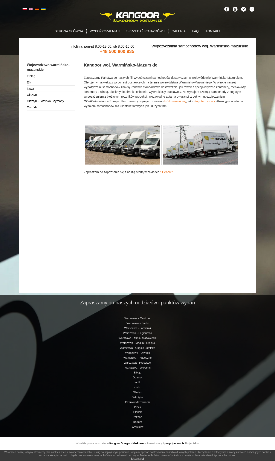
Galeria (179, 31)
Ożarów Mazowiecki (137, 402)
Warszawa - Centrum (137, 318)
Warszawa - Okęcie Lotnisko (137, 347)
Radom (137, 421)
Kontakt (212, 31)
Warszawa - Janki (137, 323)
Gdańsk (137, 377)
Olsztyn (32, 95)
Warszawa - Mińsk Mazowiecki (138, 338)
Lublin (137, 382)
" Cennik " (166, 172)
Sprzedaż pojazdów (145, 31)
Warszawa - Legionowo (137, 333)
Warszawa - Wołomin (137, 367)
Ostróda (32, 107)
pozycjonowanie (175, 443)
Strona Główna (69, 31)
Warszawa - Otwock (137, 352)
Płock (137, 407)
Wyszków (138, 426)
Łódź (137, 387)
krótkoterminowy (175, 101)
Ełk (29, 82)
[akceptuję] (137, 458)
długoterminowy (204, 101)
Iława (30, 88)
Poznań (137, 417)
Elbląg (31, 76)
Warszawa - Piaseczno (137, 357)
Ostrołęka (137, 397)
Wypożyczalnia (105, 31)
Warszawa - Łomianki (137, 328)
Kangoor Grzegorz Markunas (127, 443)
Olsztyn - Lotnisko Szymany (45, 101)
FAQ (195, 31)
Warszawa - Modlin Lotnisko (137, 343)
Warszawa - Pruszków (137, 362)
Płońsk (137, 412)
